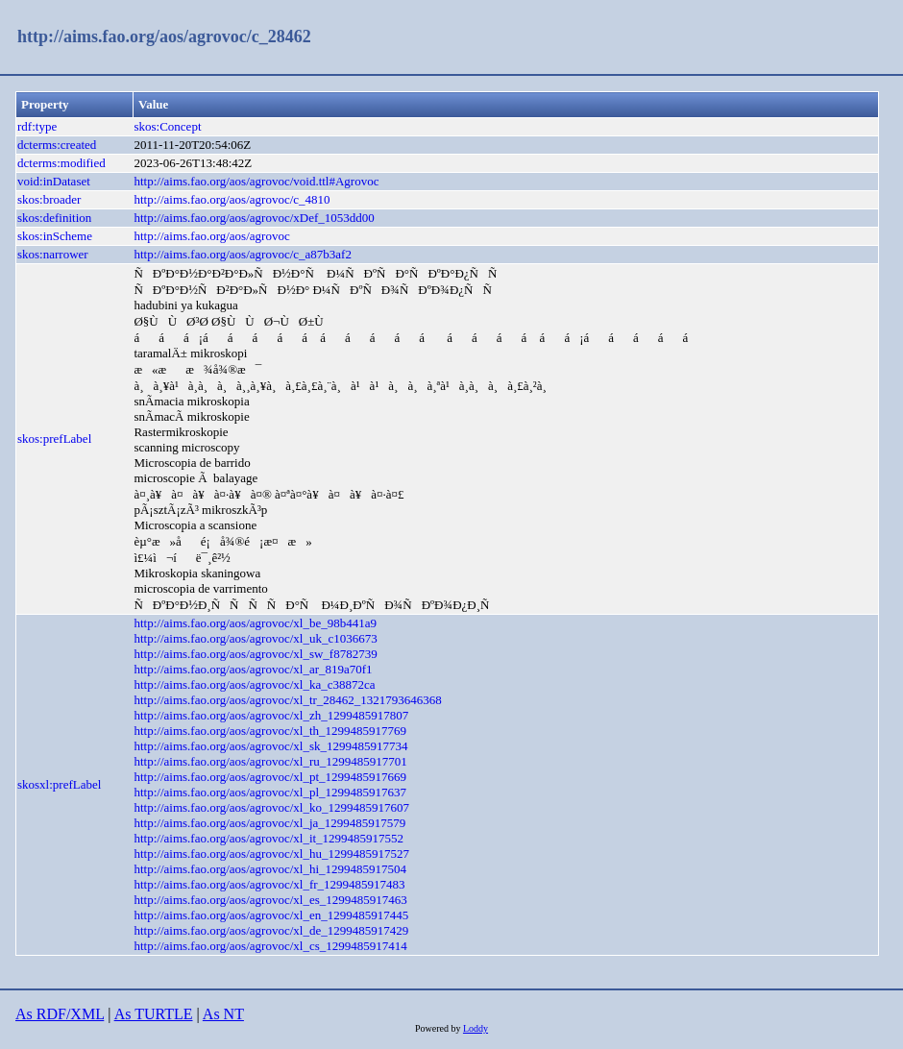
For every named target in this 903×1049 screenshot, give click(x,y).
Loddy (475, 1028)
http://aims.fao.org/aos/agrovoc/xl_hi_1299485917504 (270, 869)
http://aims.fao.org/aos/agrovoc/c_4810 (231, 199)
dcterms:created (56, 144)
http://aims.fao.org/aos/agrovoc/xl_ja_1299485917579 (269, 823)
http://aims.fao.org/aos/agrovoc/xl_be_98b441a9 (255, 623)
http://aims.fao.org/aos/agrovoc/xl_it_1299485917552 (268, 838)
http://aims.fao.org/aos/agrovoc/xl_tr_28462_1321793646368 (287, 700)
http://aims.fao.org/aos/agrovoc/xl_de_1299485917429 (271, 930)
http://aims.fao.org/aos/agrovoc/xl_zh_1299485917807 (271, 715)
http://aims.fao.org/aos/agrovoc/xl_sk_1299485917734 (270, 746)
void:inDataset (53, 181)
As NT (223, 1014)
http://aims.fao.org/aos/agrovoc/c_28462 (164, 36)
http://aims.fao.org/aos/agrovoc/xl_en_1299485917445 (271, 915)
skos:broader (49, 199)
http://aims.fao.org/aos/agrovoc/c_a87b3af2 (242, 254)
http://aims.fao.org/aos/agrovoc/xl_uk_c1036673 (255, 638)
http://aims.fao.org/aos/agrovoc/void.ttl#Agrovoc (256, 181)
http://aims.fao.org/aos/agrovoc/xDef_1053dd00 (254, 217)
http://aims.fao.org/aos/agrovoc (211, 236)
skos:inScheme (54, 236)
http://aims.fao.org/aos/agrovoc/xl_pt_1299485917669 (270, 776)
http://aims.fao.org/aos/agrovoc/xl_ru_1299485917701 (270, 761)
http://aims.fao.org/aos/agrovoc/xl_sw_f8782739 (255, 653)
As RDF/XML (59, 1014)
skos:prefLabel (54, 438)
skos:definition (54, 217)
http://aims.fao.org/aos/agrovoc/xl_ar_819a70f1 (253, 669)
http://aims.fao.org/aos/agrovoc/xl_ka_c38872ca (254, 684)
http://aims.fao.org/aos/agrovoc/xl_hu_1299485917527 (271, 853)
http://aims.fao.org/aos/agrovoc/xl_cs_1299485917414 (270, 946)
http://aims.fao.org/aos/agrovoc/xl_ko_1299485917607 (271, 807)
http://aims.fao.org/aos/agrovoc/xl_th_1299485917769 (270, 730)
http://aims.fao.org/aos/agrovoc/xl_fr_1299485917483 (269, 884)
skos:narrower (52, 254)
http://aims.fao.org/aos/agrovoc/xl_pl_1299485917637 (270, 792)
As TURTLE (153, 1014)
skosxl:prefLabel (59, 784)
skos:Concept (167, 126)
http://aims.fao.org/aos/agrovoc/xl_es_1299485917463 (270, 899)
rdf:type (37, 126)
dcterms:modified (61, 163)
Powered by (439, 1028)
